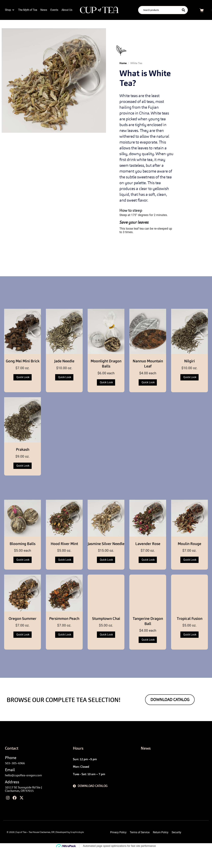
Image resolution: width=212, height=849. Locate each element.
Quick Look (22, 377)
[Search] (183, 10)
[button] (9, 10)
